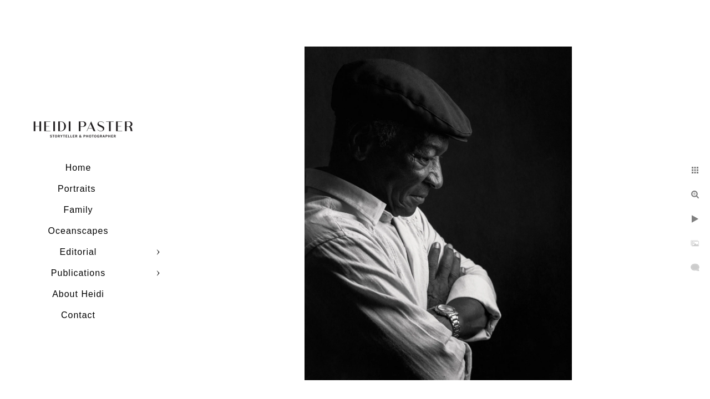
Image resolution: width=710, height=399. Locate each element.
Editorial (78, 252)
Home (78, 167)
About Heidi (78, 294)
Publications (78, 273)
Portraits (78, 188)
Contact (78, 315)
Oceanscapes (78, 231)
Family (78, 209)
